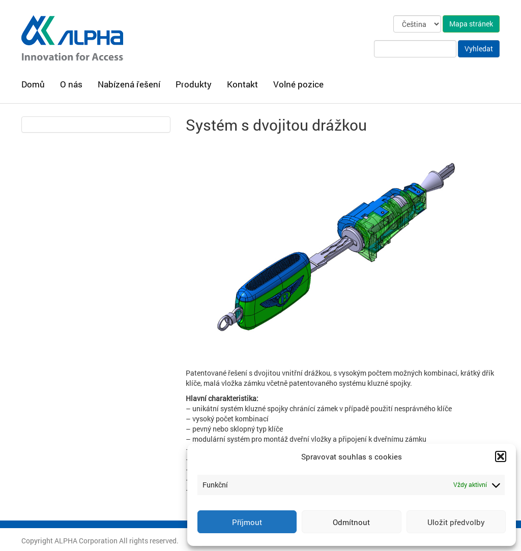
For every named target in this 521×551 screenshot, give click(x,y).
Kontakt (242, 84)
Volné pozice (298, 84)
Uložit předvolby (456, 522)
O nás (71, 84)
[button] (501, 456)
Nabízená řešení (129, 84)
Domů (33, 84)
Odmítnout (351, 522)
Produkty (194, 84)
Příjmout (247, 522)
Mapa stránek (471, 23)
